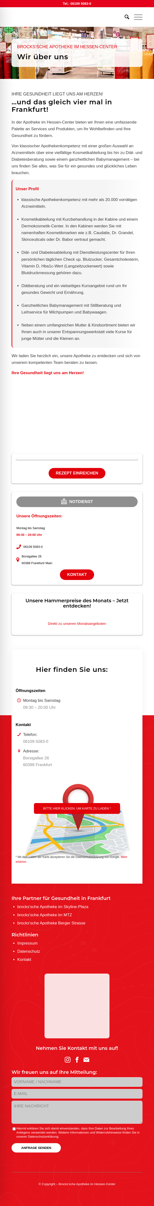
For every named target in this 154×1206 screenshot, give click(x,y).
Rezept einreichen (77, 473)
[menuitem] (124, 17)
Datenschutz (28, 951)
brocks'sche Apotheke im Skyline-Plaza (52, 906)
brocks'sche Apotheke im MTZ (44, 915)
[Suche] (124, 17)
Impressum (27, 943)
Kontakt (77, 574)
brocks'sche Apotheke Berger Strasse (51, 923)
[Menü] (135, 17)
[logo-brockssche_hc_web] (64, 17)
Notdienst (77, 501)
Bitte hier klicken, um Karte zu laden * (77, 808)
